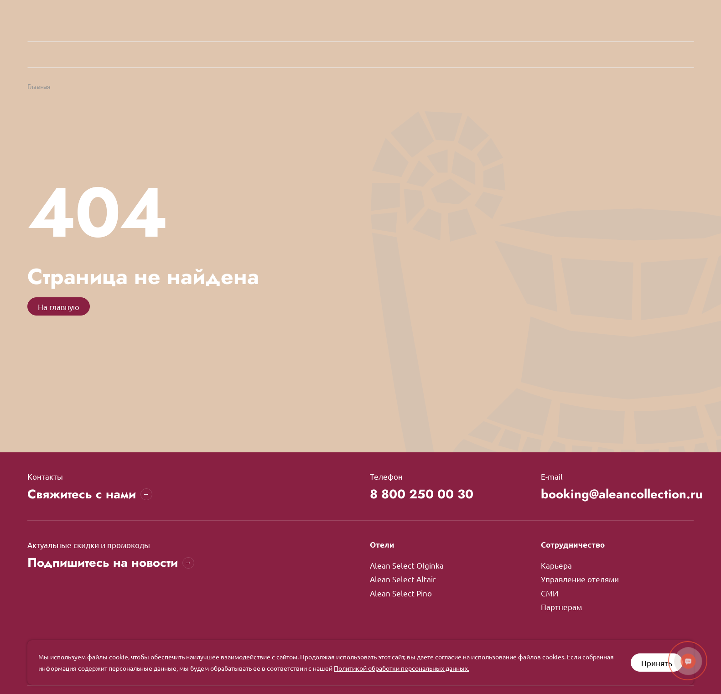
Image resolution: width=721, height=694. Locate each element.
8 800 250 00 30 (423, 494)
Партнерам (561, 606)
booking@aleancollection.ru (617, 494)
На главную (58, 306)
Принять (656, 663)
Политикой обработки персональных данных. (401, 668)
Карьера (556, 565)
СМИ (549, 593)
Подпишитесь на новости (112, 563)
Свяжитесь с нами (90, 494)
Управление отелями (580, 579)
